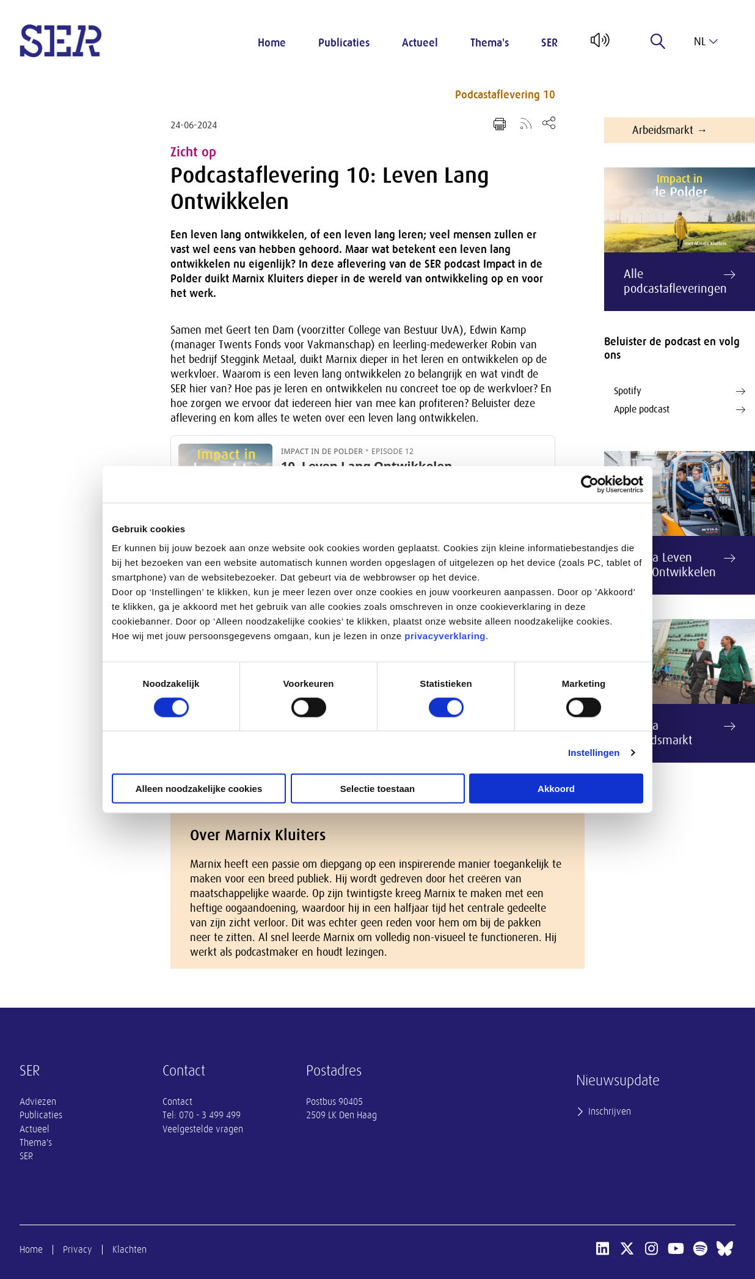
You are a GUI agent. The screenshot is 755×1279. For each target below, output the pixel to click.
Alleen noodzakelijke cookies (199, 788)
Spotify (679, 391)
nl (706, 41)
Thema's (489, 43)
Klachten (129, 1250)
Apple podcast (679, 409)
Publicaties (344, 43)
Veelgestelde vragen (202, 1129)
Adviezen (38, 1101)
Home (272, 43)
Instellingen (594, 752)
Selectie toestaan (377, 788)
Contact (177, 1101)
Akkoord (556, 788)
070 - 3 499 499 (210, 1115)
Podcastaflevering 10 (505, 95)
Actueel (420, 43)
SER (549, 43)
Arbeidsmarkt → (669, 130)
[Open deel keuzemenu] (548, 122)
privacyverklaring (445, 636)
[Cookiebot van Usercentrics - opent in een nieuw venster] (589, 484)
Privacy (77, 1250)
